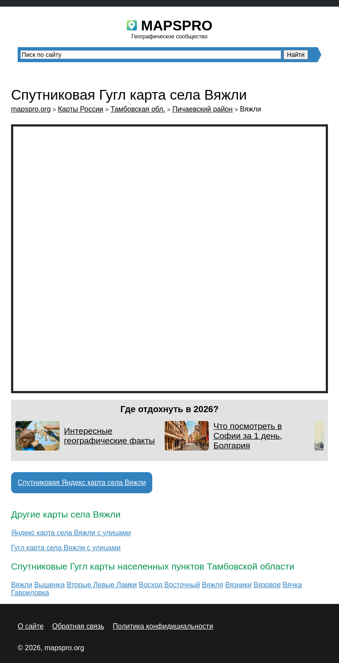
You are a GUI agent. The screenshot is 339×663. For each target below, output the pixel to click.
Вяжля (212, 585)
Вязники (238, 585)
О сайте (31, 626)
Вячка (292, 585)
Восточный (182, 585)
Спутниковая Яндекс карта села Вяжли (82, 482)
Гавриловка (30, 592)
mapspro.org (31, 109)
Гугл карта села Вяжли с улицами (66, 547)
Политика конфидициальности (163, 626)
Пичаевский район (202, 109)
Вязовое (267, 585)
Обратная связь (78, 626)
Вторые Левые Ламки (102, 585)
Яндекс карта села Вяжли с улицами (71, 532)
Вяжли (21, 585)
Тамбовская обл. (137, 109)
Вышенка (49, 585)
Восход (150, 585)
